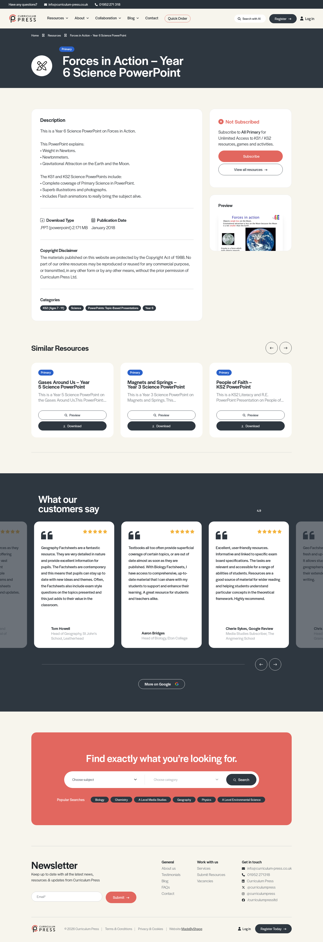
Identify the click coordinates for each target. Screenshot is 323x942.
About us (169, 868)
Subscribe (251, 156)
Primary (67, 49)
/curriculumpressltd (262, 899)
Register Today (273, 928)
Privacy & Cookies (150, 928)
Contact (168, 893)
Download (72, 426)
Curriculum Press (260, 880)
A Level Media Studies (152, 800)
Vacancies (205, 880)
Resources (54, 35)
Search (241, 779)
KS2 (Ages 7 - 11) (53, 308)
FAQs (166, 887)
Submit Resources (211, 874)
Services (204, 868)
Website (185, 928)
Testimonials (171, 874)
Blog (165, 880)
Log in (307, 18)
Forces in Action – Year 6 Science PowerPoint (98, 35)
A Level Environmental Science (241, 800)
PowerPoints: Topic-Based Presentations (113, 308)
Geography (184, 800)
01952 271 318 (109, 4)
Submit (121, 897)
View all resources (250, 169)
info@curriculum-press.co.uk (68, 4)
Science (76, 308)
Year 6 (149, 308)
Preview (72, 415)
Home (35, 35)
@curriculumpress (261, 887)
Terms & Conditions (118, 928)
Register (283, 18)
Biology (99, 800)
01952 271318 (258, 874)
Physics (206, 800)
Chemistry (121, 800)
